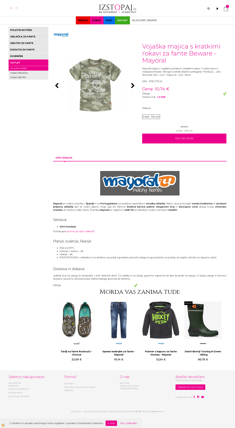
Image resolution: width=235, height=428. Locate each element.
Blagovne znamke (144, 20)
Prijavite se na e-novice (190, 387)
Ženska (83, 20)
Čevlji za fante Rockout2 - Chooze (76, 353)
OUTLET (122, 20)
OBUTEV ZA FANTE (21, 43)
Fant (109, 20)
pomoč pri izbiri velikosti (80, 231)
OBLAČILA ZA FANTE (22, 36)
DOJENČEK (16, 56)
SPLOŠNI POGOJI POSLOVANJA (79, 387)
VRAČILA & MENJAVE (19, 389)
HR (16, 8)
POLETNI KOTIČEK (21, 30)
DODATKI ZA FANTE (22, 49)
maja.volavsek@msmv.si (152, 411)
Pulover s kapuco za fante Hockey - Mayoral (161, 353)
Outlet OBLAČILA (19, 73)
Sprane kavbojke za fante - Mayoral (118, 353)
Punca (97, 20)
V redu (111, 423)
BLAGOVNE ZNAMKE (19, 396)
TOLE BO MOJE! (184, 138)
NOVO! (188, 303)
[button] (133, 85)
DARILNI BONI (15, 392)
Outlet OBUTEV (18, 77)
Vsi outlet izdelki (18, 68)
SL (11, 8)
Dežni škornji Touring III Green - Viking (203, 353)
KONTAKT (69, 383)
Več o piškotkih (128, 423)
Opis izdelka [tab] (63, 157)
